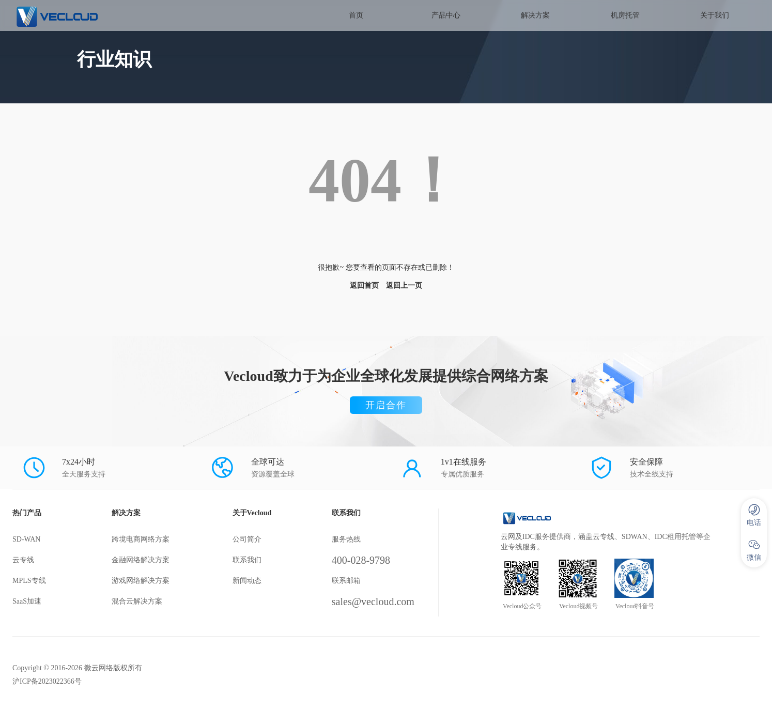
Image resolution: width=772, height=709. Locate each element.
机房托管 (625, 15)
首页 (356, 15)
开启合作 (386, 405)
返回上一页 (404, 285)
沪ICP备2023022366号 (47, 681)
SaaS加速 (26, 601)
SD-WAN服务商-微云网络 (87, 15)
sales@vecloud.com (373, 601)
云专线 (23, 560)
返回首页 (364, 285)
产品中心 (445, 15)
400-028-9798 (361, 560)
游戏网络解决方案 (140, 580)
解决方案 (535, 15)
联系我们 (247, 560)
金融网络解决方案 (140, 560)
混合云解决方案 (137, 601)
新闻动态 (247, 580)
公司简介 (247, 539)
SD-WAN (26, 539)
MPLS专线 (29, 580)
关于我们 (714, 15)
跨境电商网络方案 (140, 539)
